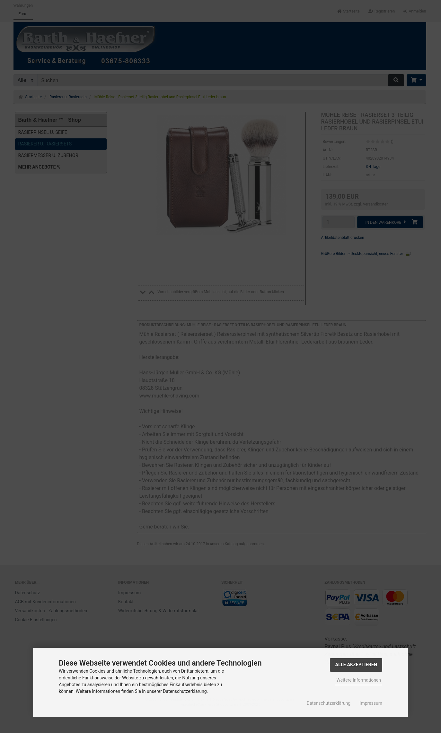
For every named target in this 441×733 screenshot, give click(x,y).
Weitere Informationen (359, 680)
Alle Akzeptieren (356, 665)
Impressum (371, 703)
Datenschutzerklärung (328, 703)
